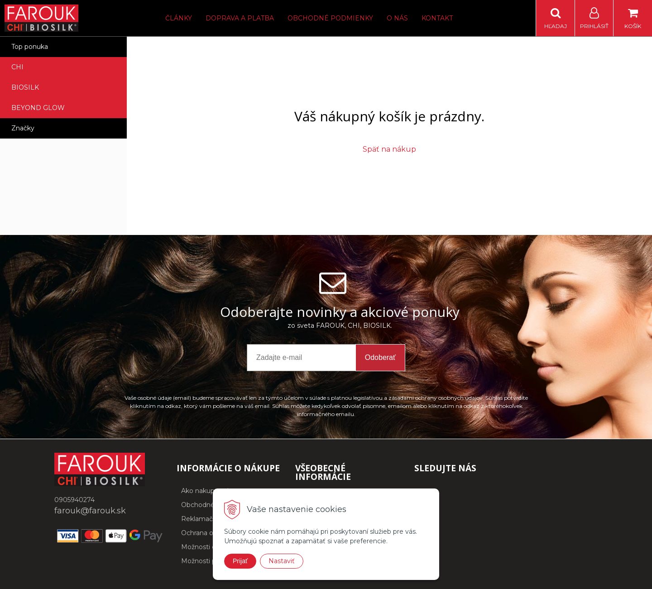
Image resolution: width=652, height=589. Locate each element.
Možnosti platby (206, 561)
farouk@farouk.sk (90, 511)
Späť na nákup (389, 149)
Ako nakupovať (205, 491)
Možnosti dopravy (209, 547)
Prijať (240, 561)
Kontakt (437, 18)
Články (178, 18)
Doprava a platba (240, 18)
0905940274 (74, 500)
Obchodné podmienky (330, 18)
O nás (397, 18)
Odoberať (380, 357)
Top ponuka (29, 47)
